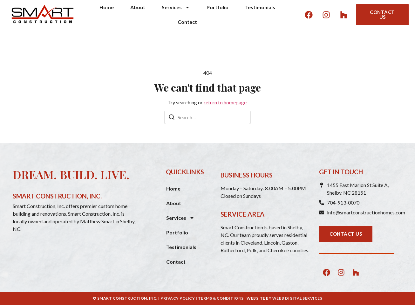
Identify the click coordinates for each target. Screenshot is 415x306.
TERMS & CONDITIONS (221, 298)
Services (176, 7)
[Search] (171, 118)
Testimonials (260, 7)
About (137, 7)
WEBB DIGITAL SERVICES (297, 298)
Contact (187, 22)
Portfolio (217, 7)
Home (106, 7)
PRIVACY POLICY (177, 298)
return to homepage (225, 102)
